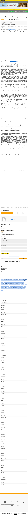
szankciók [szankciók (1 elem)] (17, 279)
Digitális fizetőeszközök (11, 24)
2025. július (2, 317)
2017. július (2, 482)
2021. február (2, 408)
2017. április (2, 487)
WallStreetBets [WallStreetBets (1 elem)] (12, 287)
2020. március (2, 427)
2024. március (2, 345)
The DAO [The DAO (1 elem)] (9, 287)
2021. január (2, 410)
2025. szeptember (3, 314)
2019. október (2, 436)
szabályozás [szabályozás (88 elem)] (25, 279)
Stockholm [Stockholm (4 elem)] (2, 283)
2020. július (2, 420)
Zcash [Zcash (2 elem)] (16, 280)
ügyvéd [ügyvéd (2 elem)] (14, 283)
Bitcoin (4, 13)
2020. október (2, 415)
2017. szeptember (3, 479)
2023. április (2, 364)
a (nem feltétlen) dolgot (14, 61)
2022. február (2, 388)
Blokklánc (6, 24)
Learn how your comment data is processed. (14, 256)
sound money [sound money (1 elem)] (22, 283)
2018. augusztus (2, 460)
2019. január (2, 451)
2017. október (2, 477)
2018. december (2, 453)
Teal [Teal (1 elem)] (4, 279)
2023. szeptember (3, 355)
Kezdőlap (2, 13)
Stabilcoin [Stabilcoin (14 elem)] (20, 287)
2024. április (2, 343)
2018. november (2, 455)
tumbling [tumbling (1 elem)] (20, 279)
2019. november (2, 434)
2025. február (2, 326)
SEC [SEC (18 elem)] (24, 280)
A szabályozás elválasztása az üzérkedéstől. (7, 234)
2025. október (2, 312)
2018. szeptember (3, 458)
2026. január (2, 307)
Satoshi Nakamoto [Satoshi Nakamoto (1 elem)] (10, 283)
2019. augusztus (2, 439)
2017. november (2, 475)
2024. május (2, 341)
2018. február (2, 470)
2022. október (2, 374)
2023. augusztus (2, 357)
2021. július (2, 400)
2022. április (2, 384)
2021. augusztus (2, 398)
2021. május (2, 403)
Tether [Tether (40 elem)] (11, 279)
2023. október (2, 353)
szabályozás (7, 210)
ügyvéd (12, 219)
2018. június (2, 463)
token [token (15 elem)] (5, 288)
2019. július (2, 441)
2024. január (2, 348)
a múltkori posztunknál (12, 29)
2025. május (2, 321)
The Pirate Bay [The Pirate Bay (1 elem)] (17, 283)
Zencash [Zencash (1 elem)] (16, 287)
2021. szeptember (3, 396)
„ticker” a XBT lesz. (21, 168)
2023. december (2, 350)
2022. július (2, 379)
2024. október (2, 333)
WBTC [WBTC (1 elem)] (14, 279)
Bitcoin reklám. (3, 226)
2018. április (2, 467)
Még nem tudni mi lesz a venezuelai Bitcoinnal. (7, 230)
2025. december (2, 309)
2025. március (2, 324)
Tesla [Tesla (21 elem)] (6, 283)
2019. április (2, 446)
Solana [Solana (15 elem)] (2, 288)
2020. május (2, 424)
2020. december (2, 412)
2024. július (2, 338)
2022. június (2, 381)
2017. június (2, 484)
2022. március (2, 386)
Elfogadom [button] (16, 514)
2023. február (2, 367)
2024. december (2, 329)
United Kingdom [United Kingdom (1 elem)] (24, 287)
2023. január (2, 369)
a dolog (6, 87)
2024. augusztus (2, 336)
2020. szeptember (3, 417)
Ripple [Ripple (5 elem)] (8, 288)
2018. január (2, 472)
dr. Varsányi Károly (10, 217)
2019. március (2, 448)
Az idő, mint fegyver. (7, 298)
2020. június (2, 422)
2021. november (2, 393)
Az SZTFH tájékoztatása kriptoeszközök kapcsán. (10, 302)
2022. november (2, 372)
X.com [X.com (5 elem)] (11, 288)
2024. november (2, 331)
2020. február (2, 429)
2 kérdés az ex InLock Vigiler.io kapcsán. (6, 296)
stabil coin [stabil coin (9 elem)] (7, 279)
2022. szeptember (3, 376)
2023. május (2, 362)
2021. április (2, 405)
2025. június (2, 319)
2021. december (2, 391)
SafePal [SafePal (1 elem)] (5, 287)
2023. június (2, 360)
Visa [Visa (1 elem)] (1, 279)
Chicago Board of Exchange (17, 152)
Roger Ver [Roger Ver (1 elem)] (2, 287)
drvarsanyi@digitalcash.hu (5, 504)
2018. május (2, 465)
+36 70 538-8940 (12, 504)
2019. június (2, 443)
